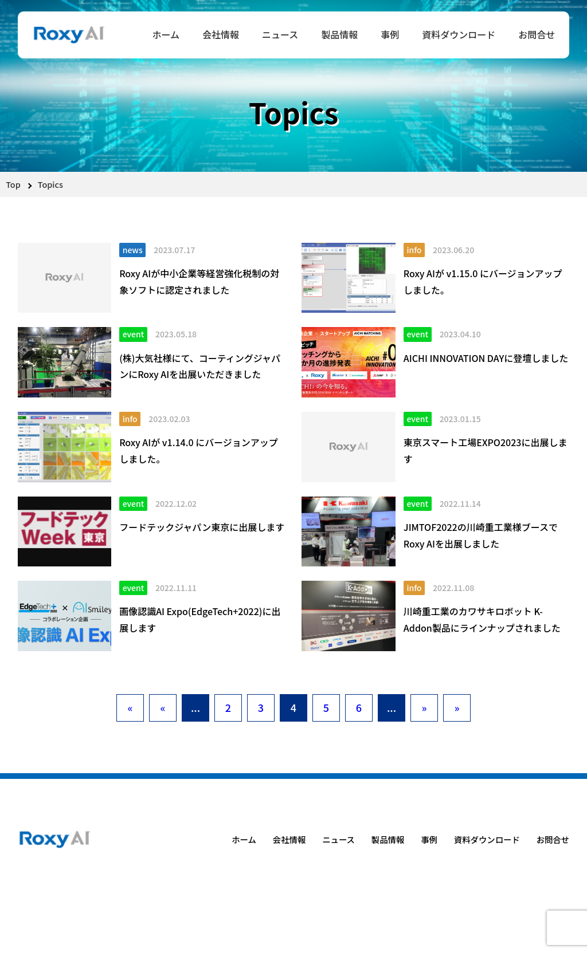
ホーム (165, 34)
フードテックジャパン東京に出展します (201, 527)
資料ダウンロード (458, 34)
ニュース (280, 34)
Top (13, 184)
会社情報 (220, 34)
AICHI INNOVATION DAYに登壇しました (486, 358)
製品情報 (339, 34)
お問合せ (536, 34)
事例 (390, 34)
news (133, 249)
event (133, 334)
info (413, 249)
